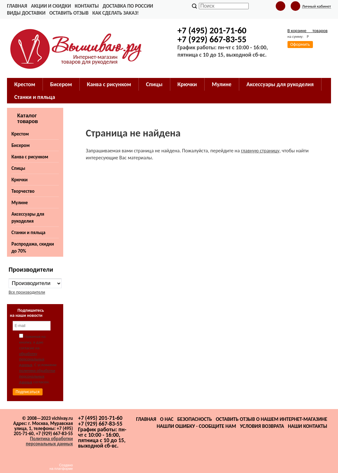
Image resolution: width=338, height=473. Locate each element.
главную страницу (260, 151)
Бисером (20, 145)
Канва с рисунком (29, 157)
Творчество (23, 191)
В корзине (307, 30)
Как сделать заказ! (115, 13)
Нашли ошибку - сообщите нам (196, 426)
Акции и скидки (51, 6)
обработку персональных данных (31, 359)
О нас (166, 419)
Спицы (18, 168)
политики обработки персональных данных (37, 376)
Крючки (19, 180)
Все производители (27, 292)
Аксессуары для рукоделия (27, 217)
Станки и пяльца (28, 232)
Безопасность (194, 419)
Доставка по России (128, 6)
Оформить (300, 44)
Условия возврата (262, 426)
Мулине (19, 202)
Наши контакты (307, 426)
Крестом (20, 134)
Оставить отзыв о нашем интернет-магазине (271, 419)
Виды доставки (26, 13)
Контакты (87, 6)
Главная (17, 6)
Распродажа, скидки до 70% (32, 247)
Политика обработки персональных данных (49, 441)
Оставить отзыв (68, 13)
